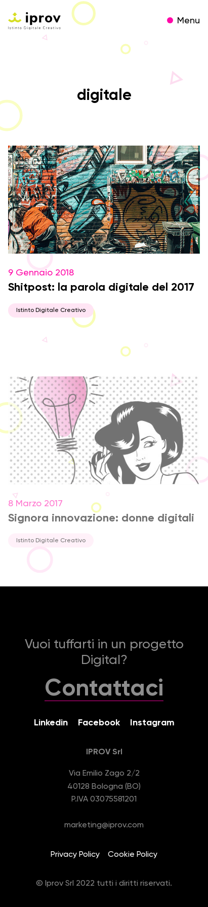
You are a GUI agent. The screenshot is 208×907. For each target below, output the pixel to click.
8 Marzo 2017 (104, 467)
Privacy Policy (75, 855)
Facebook (99, 722)
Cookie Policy (132, 855)
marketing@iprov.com (104, 825)
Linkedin (51, 722)
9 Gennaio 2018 (104, 232)
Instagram (152, 722)
